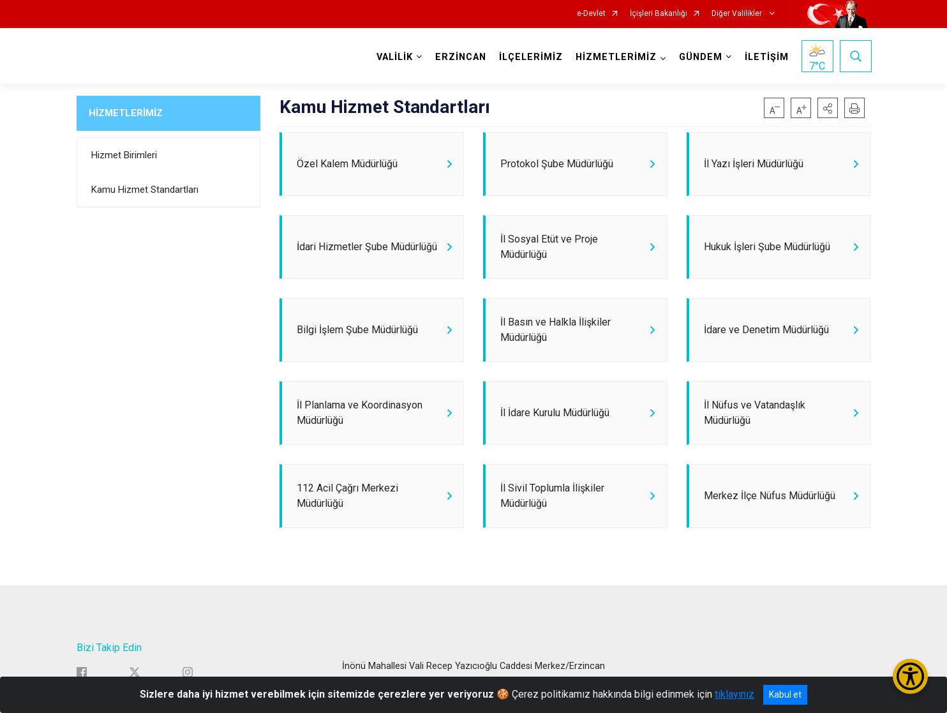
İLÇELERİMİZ (530, 57)
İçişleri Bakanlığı (658, 14)
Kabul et (785, 694)
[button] (827, 108)
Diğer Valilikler (738, 14)
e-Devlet (591, 14)
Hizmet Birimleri (124, 155)
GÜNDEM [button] (700, 57)
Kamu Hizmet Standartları (144, 189)
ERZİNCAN (460, 57)
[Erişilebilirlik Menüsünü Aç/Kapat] (910, 676)
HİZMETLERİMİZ (126, 113)
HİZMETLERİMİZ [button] (615, 57)
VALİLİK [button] (394, 57)
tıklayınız (734, 694)
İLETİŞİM (766, 57)
